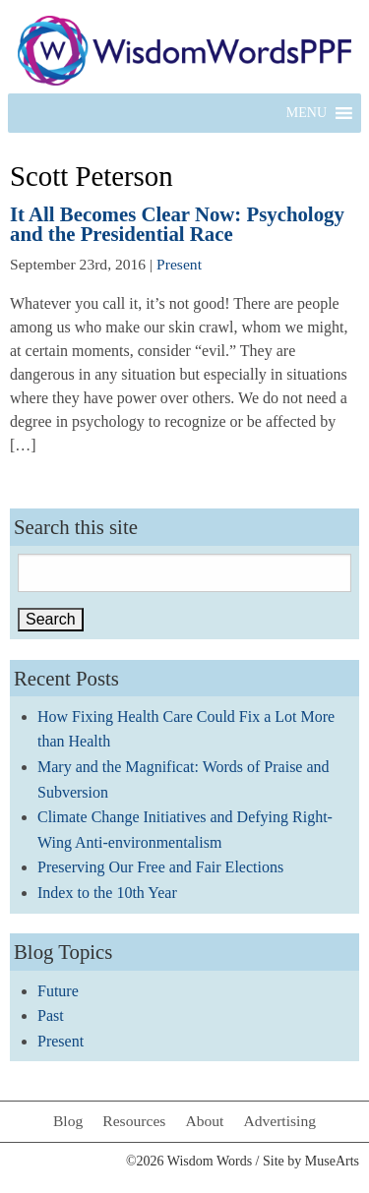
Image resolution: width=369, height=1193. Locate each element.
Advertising (279, 1120)
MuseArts (332, 1161)
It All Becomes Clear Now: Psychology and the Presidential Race (177, 224)
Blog (68, 1120)
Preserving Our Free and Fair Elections (160, 867)
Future (58, 991)
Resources (133, 1120)
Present (179, 264)
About (204, 1120)
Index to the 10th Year (107, 892)
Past (50, 1015)
